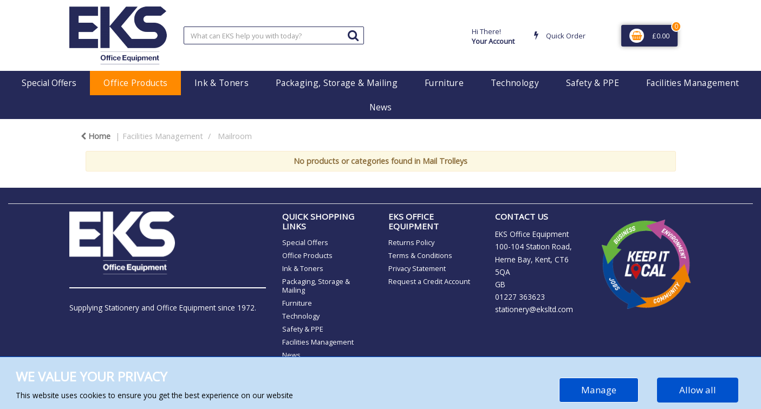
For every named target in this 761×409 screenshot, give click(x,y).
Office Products (135, 83)
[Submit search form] (353, 35)
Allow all (697, 390)
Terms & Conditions (420, 255)
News (380, 107)
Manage (598, 390)
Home (95, 136)
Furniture (444, 83)
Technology (515, 83)
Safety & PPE (592, 83)
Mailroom (235, 136)
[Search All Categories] (274, 35)
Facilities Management (692, 83)
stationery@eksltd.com (534, 309)
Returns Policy (411, 242)
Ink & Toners (221, 83)
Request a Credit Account (429, 281)
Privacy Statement (417, 268)
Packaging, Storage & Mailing (337, 83)
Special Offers (49, 83)
